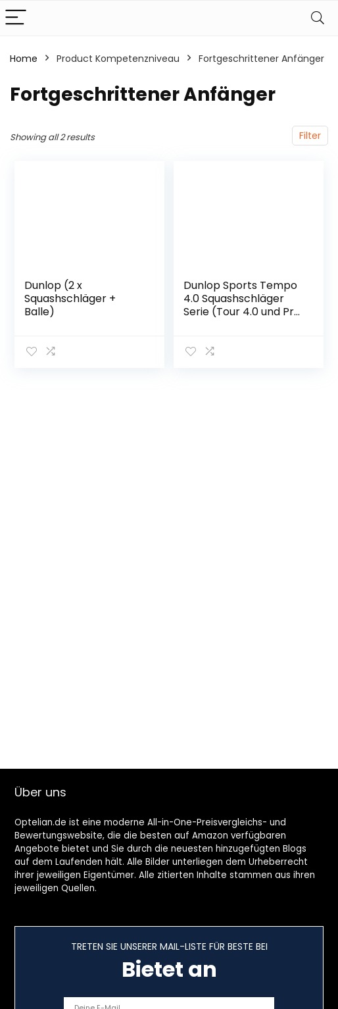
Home (23, 58)
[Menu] (16, 18)
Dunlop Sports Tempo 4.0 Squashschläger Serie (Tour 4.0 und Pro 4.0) (242, 305)
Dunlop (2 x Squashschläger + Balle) (70, 298)
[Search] (317, 18)
